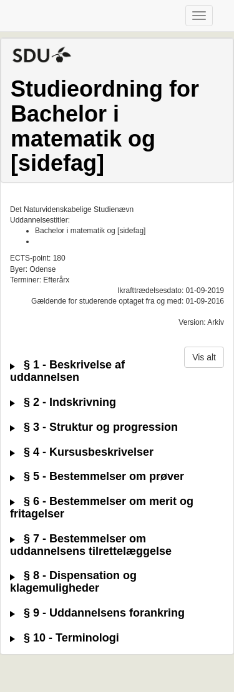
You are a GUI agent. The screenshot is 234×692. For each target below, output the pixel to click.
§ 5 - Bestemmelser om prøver (97, 477)
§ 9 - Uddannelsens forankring (97, 613)
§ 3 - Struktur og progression (94, 427)
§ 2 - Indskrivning (63, 402)
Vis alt (204, 357)
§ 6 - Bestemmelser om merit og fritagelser (101, 508)
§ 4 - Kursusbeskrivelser (82, 452)
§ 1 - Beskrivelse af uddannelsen (67, 371)
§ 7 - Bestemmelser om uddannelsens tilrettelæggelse (91, 545)
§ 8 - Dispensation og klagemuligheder (73, 582)
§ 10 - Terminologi (64, 638)
